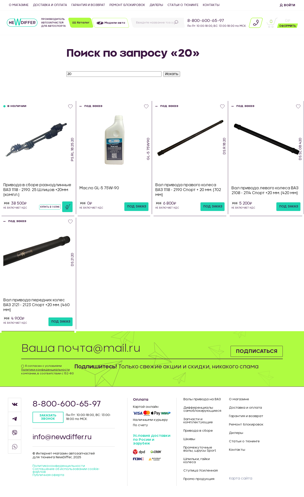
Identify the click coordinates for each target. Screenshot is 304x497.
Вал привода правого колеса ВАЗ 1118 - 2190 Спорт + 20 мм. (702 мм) (188, 190)
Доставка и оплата (50, 5)
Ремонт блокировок (127, 5)
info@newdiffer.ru (63, 437)
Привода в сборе (198, 430)
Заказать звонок (48, 417)
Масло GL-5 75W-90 (99, 188)
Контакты (211, 5)
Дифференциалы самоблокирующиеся (202, 409)
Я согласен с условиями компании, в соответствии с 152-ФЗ (47, 370)
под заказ (136, 206)
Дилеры (156, 5)
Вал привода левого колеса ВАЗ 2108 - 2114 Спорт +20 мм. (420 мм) (264, 190)
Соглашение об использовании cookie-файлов (66, 471)
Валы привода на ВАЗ (202, 399)
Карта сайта (240, 478)
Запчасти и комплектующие (198, 421)
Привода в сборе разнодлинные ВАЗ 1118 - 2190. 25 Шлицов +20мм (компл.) (37, 190)
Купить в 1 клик (50, 207)
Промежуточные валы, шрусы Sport (199, 449)
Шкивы (189, 439)
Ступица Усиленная (200, 470)
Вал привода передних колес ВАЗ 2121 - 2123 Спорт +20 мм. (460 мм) (36, 305)
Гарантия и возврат (88, 5)
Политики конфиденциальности (45, 369)
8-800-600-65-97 (205, 21)
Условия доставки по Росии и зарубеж (151, 439)
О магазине (19, 5)
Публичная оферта (49, 476)
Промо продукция (198, 479)
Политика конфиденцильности (59, 466)
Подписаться (256, 351)
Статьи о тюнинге (182, 5)
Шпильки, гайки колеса (196, 461)
